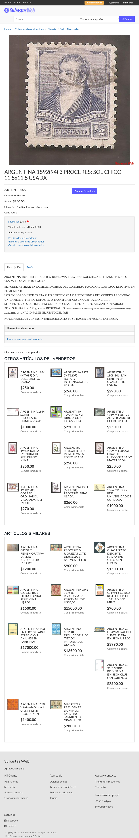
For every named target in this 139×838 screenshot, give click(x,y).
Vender (8, 2)
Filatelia (52, 29)
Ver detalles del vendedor (22, 237)
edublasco (14, 221)
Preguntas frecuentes (107, 781)
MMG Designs (103, 801)
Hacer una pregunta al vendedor (26, 241)
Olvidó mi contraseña (16, 797)
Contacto (26, 2)
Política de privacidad (61, 792)
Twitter (10, 825)
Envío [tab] (30, 267)
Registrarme (11, 781)
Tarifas (53, 797)
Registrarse (113, 2)
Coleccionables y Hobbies (29, 29)
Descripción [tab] (14, 267)
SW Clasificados (104, 806)
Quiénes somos (58, 781)
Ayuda (16, 2)
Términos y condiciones (63, 786)
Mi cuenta (128, 2)
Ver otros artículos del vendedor (26, 245)
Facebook (11, 820)
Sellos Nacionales (69, 29)
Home (7, 29)
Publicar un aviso (13, 792)
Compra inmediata (85, 191)
